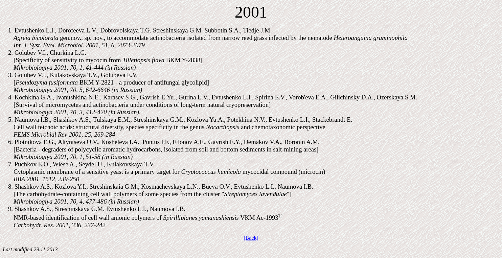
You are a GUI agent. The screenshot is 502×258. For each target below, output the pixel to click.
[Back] (251, 238)
